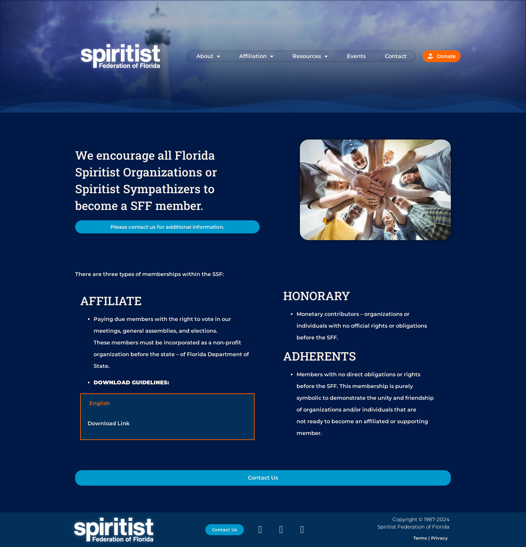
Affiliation (256, 56)
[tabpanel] (167, 426)
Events (356, 56)
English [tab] (99, 403)
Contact (396, 56)
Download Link (108, 423)
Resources (310, 56)
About (208, 56)
